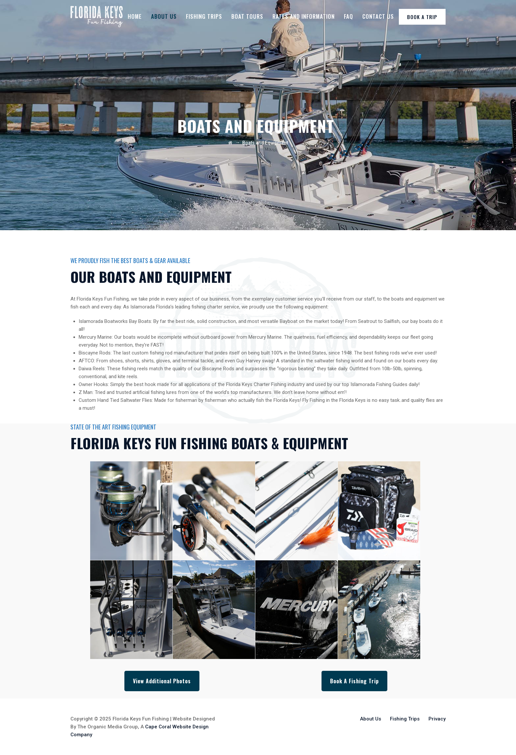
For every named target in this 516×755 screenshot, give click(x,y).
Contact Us (378, 16)
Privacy (437, 719)
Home (135, 16)
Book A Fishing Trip (354, 681)
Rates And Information (303, 16)
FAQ (348, 16)
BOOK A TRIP (422, 16)
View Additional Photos (162, 681)
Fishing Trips (204, 16)
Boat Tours (247, 16)
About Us (164, 16)
